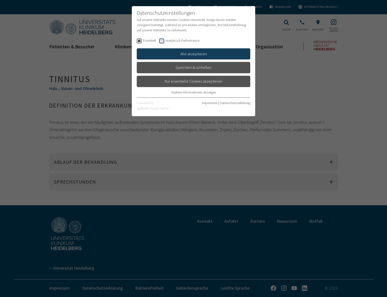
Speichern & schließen (193, 67)
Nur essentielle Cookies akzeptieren (193, 81)
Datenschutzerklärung (235, 103)
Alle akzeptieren (193, 53)
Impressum (209, 103)
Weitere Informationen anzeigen (193, 92)
